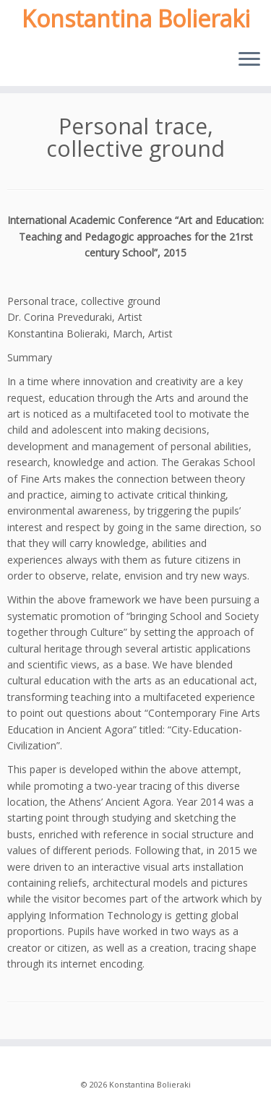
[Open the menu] (249, 60)
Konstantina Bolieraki (136, 19)
